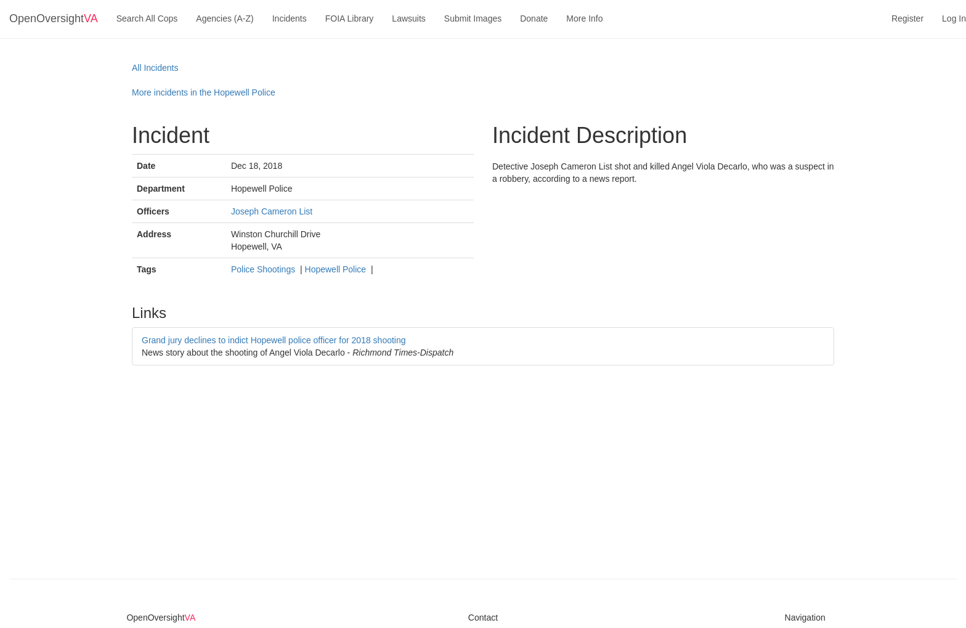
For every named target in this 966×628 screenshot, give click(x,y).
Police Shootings (264, 269)
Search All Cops (147, 18)
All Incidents (155, 68)
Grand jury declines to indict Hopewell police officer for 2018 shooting (274, 340)
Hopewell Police (337, 269)
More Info (584, 18)
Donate (534, 18)
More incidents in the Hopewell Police (203, 92)
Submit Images (472, 18)
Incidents (289, 18)
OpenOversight (53, 18)
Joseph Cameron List (271, 211)
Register (907, 18)
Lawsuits (408, 18)
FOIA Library (349, 18)
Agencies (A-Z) (224, 18)
